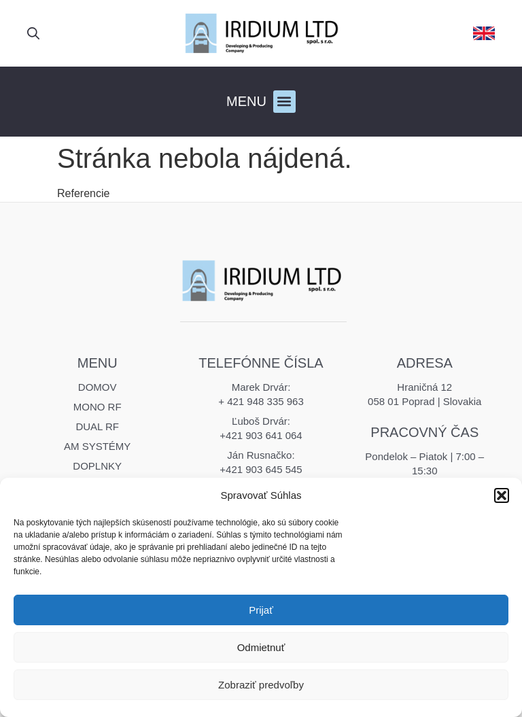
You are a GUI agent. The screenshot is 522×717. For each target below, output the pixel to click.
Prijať (261, 610)
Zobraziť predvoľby (261, 684)
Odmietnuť (261, 647)
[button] (501, 495)
